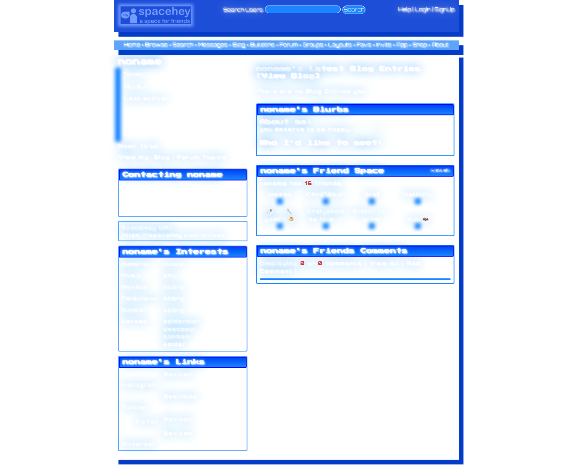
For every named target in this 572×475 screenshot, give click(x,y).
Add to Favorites (207, 186)
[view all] (440, 170)
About (440, 44)
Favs (363, 44)
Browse (156, 44)
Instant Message (143, 202)
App (401, 44)
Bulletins (262, 44)
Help (404, 9)
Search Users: (243, 9)
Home (132, 44)
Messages (212, 44)
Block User (200, 202)
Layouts (340, 44)
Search (354, 9)
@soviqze (180, 396)
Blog (238, 44)
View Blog (288, 76)
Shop (419, 44)
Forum (288, 44)
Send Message (141, 194)
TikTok (140, 421)
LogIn (423, 9)
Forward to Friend (209, 194)
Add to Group (138, 210)
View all (384, 263)
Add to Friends (140, 186)
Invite (383, 44)
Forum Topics (201, 157)
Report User (202, 210)
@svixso (178, 374)
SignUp (444, 9)
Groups (312, 44)
